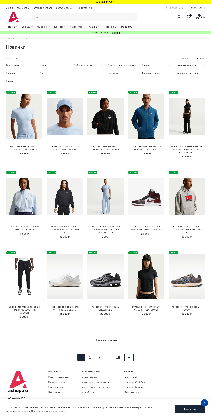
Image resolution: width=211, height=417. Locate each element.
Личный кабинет (89, 376)
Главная (10, 38)
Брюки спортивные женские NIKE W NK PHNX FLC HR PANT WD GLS (186, 149)
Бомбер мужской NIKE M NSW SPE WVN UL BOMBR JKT (64, 229)
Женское (59, 26)
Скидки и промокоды (17, 7)
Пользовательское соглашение (96, 382)
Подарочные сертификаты (118, 26)
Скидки (94, 26)
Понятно (190, 409)
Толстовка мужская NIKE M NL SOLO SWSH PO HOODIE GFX (187, 229)
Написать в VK (131, 376)
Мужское (43, 26)
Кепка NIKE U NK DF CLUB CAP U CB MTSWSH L (65, 148)
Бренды (27, 26)
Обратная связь (131, 392)
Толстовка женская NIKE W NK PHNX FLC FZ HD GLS (105, 148)
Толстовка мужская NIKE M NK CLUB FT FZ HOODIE (146, 148)
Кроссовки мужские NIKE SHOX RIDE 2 (105, 308)
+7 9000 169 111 (196, 7)
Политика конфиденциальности (96, 387)
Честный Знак (87, 392)
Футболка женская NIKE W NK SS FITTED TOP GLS (24, 148)
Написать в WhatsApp (134, 382)
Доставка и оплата (42, 7)
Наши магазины (84, 7)
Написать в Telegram (134, 387)
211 (118, 357)
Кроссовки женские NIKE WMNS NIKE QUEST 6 (65, 308)
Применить (186, 58)
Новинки (12, 26)
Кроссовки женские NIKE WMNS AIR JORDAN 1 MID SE (146, 228)
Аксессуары (78, 26)
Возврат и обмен (64, 7)
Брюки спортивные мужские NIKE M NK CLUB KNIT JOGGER (24, 309)
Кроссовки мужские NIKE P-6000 (186, 308)
